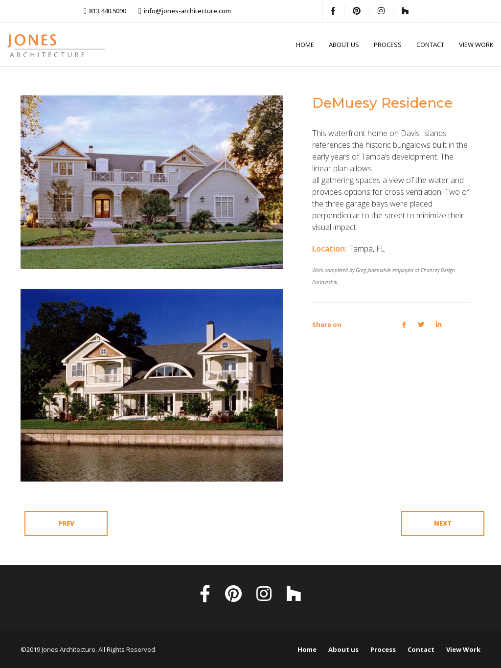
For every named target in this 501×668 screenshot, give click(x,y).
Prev (66, 523)
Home (305, 44)
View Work (476, 44)
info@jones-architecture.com (187, 10)
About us (344, 44)
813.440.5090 (107, 10)
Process (388, 44)
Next (443, 523)
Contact (430, 44)
